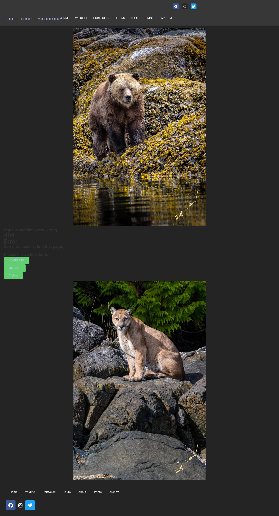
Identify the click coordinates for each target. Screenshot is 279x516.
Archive (167, 18)
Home (65, 18)
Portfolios (101, 18)
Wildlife (81, 18)
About (135, 18)
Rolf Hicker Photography (36, 19)
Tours (120, 18)
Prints (150, 18)
